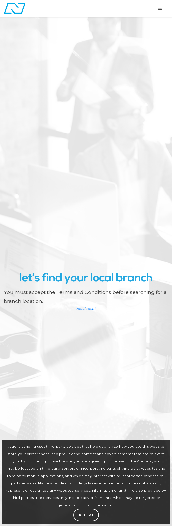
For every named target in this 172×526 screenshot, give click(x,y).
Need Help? (86, 308)
